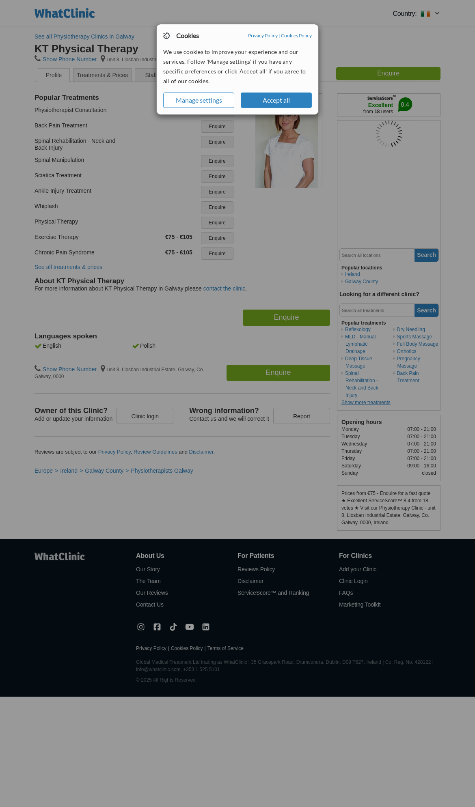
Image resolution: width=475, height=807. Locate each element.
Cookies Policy (296, 35)
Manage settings (199, 100)
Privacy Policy (263, 35)
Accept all (276, 100)
